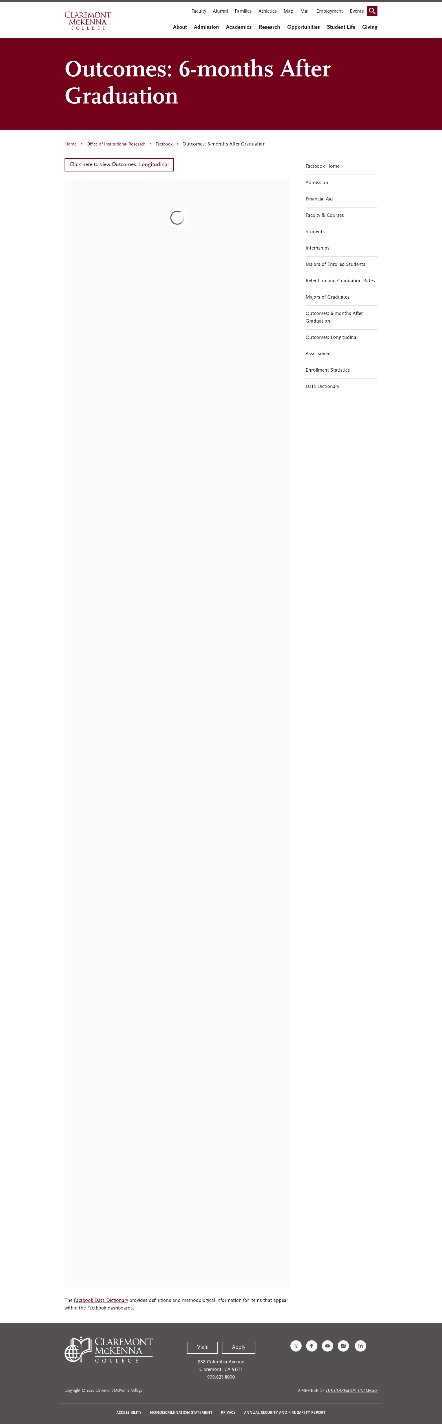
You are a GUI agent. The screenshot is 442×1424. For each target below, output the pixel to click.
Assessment (318, 354)
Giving (369, 27)
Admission (206, 27)
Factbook (164, 144)
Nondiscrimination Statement (181, 1413)
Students (315, 232)
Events (357, 11)
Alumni (220, 11)
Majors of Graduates (328, 297)
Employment (329, 11)
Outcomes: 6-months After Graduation (334, 317)
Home (71, 144)
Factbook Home (322, 166)
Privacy (228, 1413)
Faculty (198, 11)
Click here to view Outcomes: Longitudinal (119, 164)
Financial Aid (319, 199)
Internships (318, 248)
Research (269, 27)
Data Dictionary (322, 386)
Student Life (341, 27)
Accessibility (129, 1413)
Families (243, 11)
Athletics (267, 11)
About (180, 27)
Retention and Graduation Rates (340, 281)
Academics (239, 27)
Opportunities (303, 27)
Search (374, 9)
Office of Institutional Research (116, 144)
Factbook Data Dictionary (101, 1300)
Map (288, 11)
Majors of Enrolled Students (335, 264)
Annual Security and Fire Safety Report (285, 1413)
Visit (202, 1347)
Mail (305, 11)
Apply (238, 1347)
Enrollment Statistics (328, 370)
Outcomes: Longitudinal (331, 337)
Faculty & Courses (325, 215)
